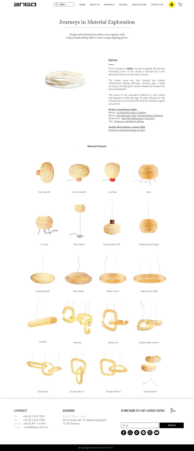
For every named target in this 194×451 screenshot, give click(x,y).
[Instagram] (150, 432)
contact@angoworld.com (36, 427)
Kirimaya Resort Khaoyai (150, 116)
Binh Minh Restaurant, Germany (138, 119)
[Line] (143, 432)
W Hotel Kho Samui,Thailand (131, 113)
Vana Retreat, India (126, 116)
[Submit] (172, 425)
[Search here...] (63, 4)
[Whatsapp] (130, 432)
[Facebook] (123, 432)
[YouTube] (156, 432)
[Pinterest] (136, 432)
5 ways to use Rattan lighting (129, 121)
